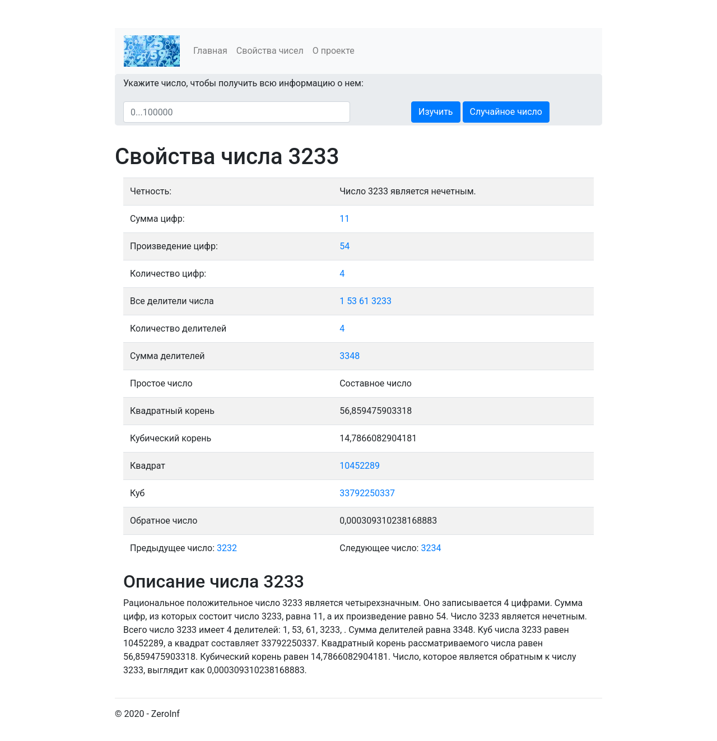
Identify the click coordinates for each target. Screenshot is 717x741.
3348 (349, 356)
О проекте (334, 50)
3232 (227, 548)
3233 (381, 301)
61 (364, 301)
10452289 (359, 465)
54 (344, 246)
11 (344, 218)
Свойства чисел (270, 50)
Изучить (435, 111)
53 (352, 301)
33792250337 (367, 493)
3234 (431, 548)
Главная (210, 50)
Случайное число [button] (506, 111)
